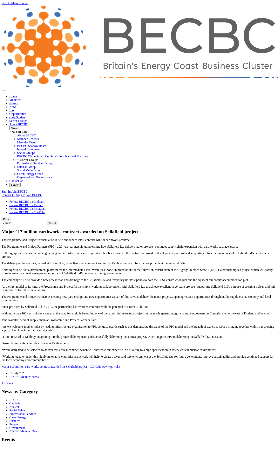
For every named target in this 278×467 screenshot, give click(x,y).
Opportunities (17, 113)
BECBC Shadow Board (31, 146)
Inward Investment (28, 149)
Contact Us (16, 180)
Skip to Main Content (15, 3)
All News (7, 383)
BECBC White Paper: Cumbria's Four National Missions (52, 156)
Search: (6, 223)
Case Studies (17, 117)
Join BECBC (19, 191)
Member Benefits (28, 139)
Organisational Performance (34, 177)
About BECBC (18, 124)
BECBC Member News (24, 376)
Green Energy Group (30, 173)
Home (13, 96)
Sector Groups (18, 120)
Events (13, 103)
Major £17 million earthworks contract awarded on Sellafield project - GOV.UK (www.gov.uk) (61, 366)
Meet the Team (26, 142)
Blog (12, 110)
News (12, 106)
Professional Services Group (34, 163)
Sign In (6, 191)
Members (15, 99)
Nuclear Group (26, 166)
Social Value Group (29, 170)
